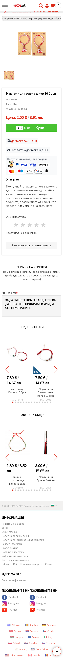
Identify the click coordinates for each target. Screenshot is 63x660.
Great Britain (39, 649)
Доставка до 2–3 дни (24, 141)
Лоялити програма (12, 543)
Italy (48, 637)
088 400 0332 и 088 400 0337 (47, 12)
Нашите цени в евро (13, 523)
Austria (15, 631)
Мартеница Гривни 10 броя (17, 390)
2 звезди (22, 224)
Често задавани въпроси (15, 560)
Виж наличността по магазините (31, 245)
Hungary (16, 637)
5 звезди (43, 224)
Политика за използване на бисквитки (23, 539)
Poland (14, 643)
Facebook (10, 597)
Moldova (51, 655)
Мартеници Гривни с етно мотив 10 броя (45, 392)
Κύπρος (21, 649)
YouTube (9, 610)
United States (14, 655)
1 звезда (16, 224)
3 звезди (29, 224)
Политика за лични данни (16, 535)
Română (31, 625)
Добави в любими (17, 109)
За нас (5, 527)
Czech (48, 631)
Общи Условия (9, 531)
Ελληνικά (13, 625)
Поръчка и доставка (13, 552)
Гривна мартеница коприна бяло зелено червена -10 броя (17, 480)
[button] (12, 402)
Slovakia (30, 643)
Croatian (32, 631)
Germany (49, 625)
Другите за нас (10, 548)
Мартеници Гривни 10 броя (46, 478)
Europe (33, 637)
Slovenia (48, 643)
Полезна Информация (14, 580)
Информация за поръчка (15, 556)
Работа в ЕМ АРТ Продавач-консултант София (27, 564)
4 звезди (36, 224)
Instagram (10, 603)
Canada (34, 655)
